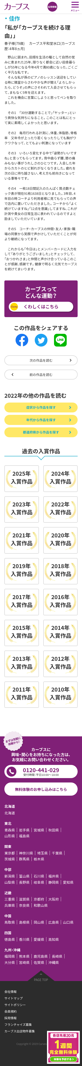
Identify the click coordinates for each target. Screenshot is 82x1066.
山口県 (68, 922)
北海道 (9, 813)
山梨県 (9, 882)
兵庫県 (9, 905)
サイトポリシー (15, 1005)
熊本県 (24, 956)
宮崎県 (24, 962)
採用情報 (10, 1018)
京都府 (39, 899)
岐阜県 (39, 882)
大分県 (9, 962)
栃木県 (39, 859)
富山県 (24, 876)
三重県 (9, 899)
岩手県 (24, 830)
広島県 (53, 922)
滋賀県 (24, 899)
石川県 (39, 876)
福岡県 (9, 956)
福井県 (53, 876)
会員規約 (10, 1011)
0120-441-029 (41, 771)
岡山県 (39, 922)
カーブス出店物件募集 (19, 1031)
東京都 (9, 853)
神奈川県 (26, 853)
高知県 (53, 939)
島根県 (24, 922)
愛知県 (68, 882)
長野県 (24, 882)
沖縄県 (53, 962)
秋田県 (53, 830)
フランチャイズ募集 (18, 1024)
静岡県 (53, 882)
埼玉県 (42, 853)
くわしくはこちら (41, 306)
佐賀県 (39, 962)
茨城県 (9, 859)
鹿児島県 (41, 956)
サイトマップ (13, 998)
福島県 (24, 836)
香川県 (24, 939)
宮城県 (39, 830)
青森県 (9, 830)
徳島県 (9, 939)
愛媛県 (39, 939)
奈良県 (24, 905)
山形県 (9, 836)
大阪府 (53, 899)
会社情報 (10, 991)
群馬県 (24, 859)
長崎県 (57, 956)
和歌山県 (41, 905)
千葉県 (57, 853)
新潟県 (9, 876)
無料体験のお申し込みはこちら (41, 789)
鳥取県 (9, 922)
